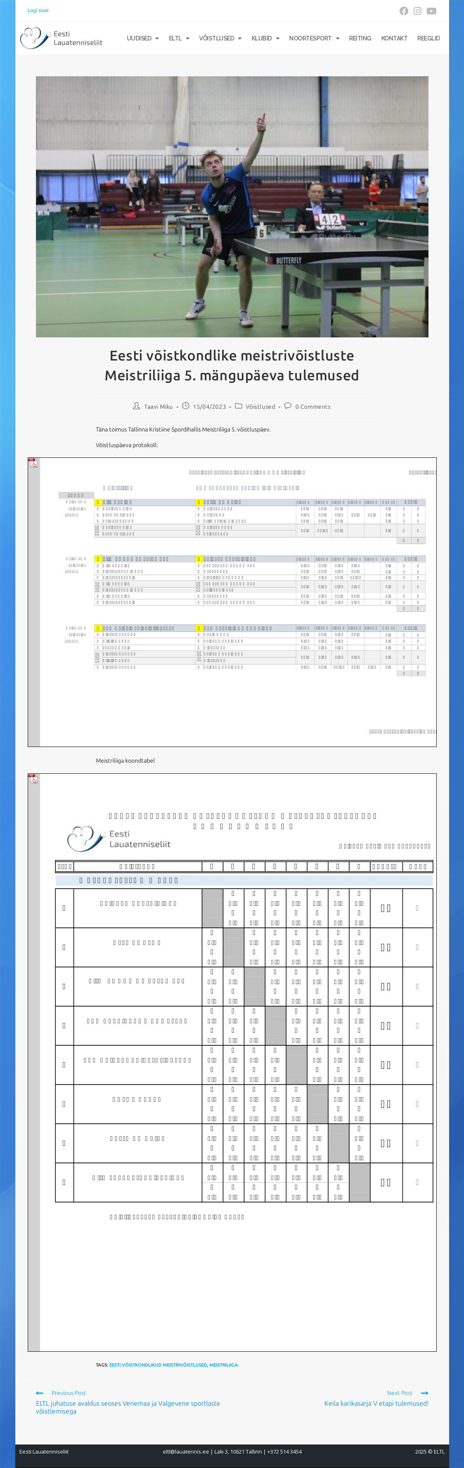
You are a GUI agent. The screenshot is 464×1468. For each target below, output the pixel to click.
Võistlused (220, 38)
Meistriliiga (223, 1365)
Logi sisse (38, 10)
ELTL (179, 38)
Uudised (143, 38)
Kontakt (394, 38)
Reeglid (428, 38)
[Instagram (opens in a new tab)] (417, 11)
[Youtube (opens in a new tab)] (430, 11)
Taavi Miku (158, 406)
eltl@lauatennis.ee (186, 1451)
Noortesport (314, 38)
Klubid (266, 38)
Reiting (360, 38)
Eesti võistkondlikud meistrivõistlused (158, 1365)
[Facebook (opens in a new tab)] (404, 11)
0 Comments (313, 406)
